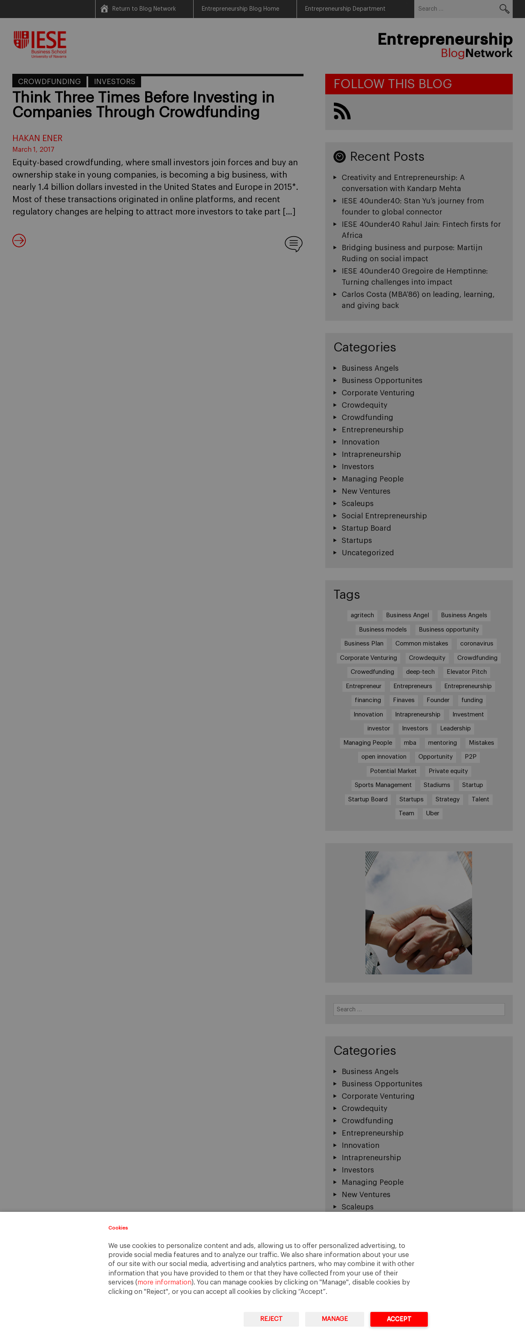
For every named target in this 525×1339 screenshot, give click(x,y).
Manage (335, 1319)
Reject (271, 1319)
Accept (399, 1319)
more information (164, 1282)
